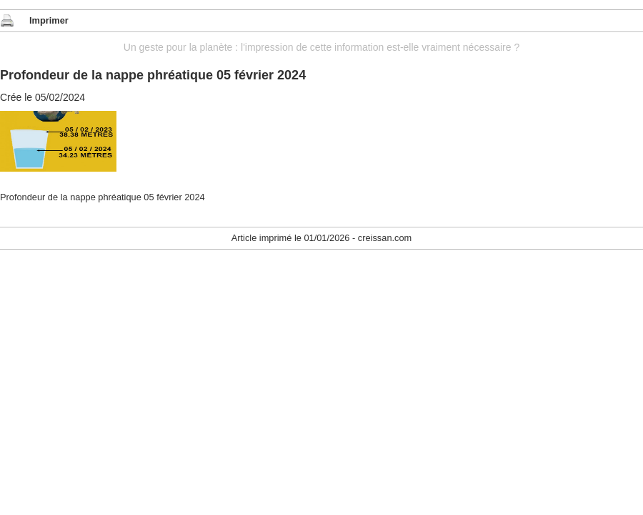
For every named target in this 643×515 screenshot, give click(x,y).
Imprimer (49, 20)
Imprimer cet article (7, 21)
